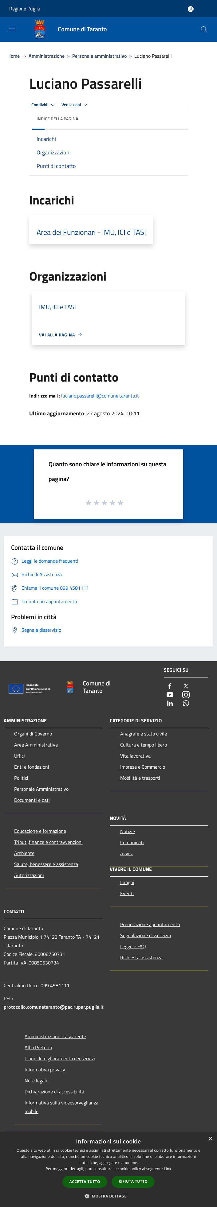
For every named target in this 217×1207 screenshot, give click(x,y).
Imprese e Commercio (142, 766)
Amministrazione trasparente (55, 1036)
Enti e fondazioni (31, 766)
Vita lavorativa (135, 755)
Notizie (127, 831)
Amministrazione (47, 56)
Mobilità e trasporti (140, 778)
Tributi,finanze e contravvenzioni (48, 842)
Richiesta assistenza (141, 957)
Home (13, 56)
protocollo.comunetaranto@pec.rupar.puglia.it (54, 1007)
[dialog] (108, 1169)
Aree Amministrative (36, 744)
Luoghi (127, 882)
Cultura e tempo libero (143, 744)
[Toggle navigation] (12, 29)
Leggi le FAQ (133, 946)
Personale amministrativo (99, 56)
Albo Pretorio (38, 1047)
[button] (108, 1196)
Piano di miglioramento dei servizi (60, 1058)
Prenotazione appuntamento (150, 924)
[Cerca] (204, 29)
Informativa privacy (45, 1069)
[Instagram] (186, 695)
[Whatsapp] (186, 703)
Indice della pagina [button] (57, 118)
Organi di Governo (33, 733)
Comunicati (132, 842)
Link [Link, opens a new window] (167, 1168)
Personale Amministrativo (41, 789)
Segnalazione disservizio (145, 935)
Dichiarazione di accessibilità (54, 1091)
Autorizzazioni (29, 875)
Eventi (127, 893)
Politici (21, 778)
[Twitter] (186, 686)
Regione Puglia (24, 8)
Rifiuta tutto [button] (133, 1181)
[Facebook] (170, 686)
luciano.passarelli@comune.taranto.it (100, 395)
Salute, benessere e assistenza (46, 864)
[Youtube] (170, 695)
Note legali (36, 1080)
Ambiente (24, 853)
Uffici (19, 755)
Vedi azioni (75, 105)
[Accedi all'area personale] (190, 9)
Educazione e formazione (40, 831)
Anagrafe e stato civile (143, 733)
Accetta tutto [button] (84, 1181)
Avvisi (126, 853)
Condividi (44, 105)
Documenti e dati (32, 800)
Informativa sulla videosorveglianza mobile (61, 1107)
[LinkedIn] (170, 703)
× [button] (210, 1139)
